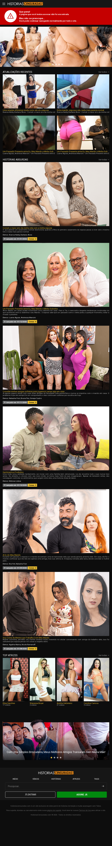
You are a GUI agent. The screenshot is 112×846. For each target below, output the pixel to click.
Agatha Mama (15, 667)
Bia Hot (12, 586)
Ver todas (104, 182)
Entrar (30, 819)
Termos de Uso (85, 836)
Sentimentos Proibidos (13, 494)
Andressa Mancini (22, 176)
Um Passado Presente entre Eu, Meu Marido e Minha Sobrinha (30, 331)
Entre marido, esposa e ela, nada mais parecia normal (80, 132)
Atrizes (76, 804)
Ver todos (103, 94)
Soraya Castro (36, 420)
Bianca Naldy (8, 134)
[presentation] (5, 57)
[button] (50, 86)
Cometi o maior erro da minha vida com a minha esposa (50, 134)
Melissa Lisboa (15, 503)
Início (15, 804)
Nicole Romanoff (28, 667)
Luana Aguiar (8, 176)
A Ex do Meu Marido (12, 577)
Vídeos (36, 804)
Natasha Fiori (14, 420)
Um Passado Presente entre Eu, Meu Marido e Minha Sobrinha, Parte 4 (29, 174)
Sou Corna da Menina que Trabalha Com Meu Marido (26, 660)
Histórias (56, 804)
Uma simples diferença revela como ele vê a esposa (26, 132)
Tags (96, 804)
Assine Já (81, 819)
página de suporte (54, 836)
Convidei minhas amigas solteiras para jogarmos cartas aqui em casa (33, 414)
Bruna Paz (25, 420)
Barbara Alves (20, 134)
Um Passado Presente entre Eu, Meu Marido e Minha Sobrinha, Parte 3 (83, 174)
